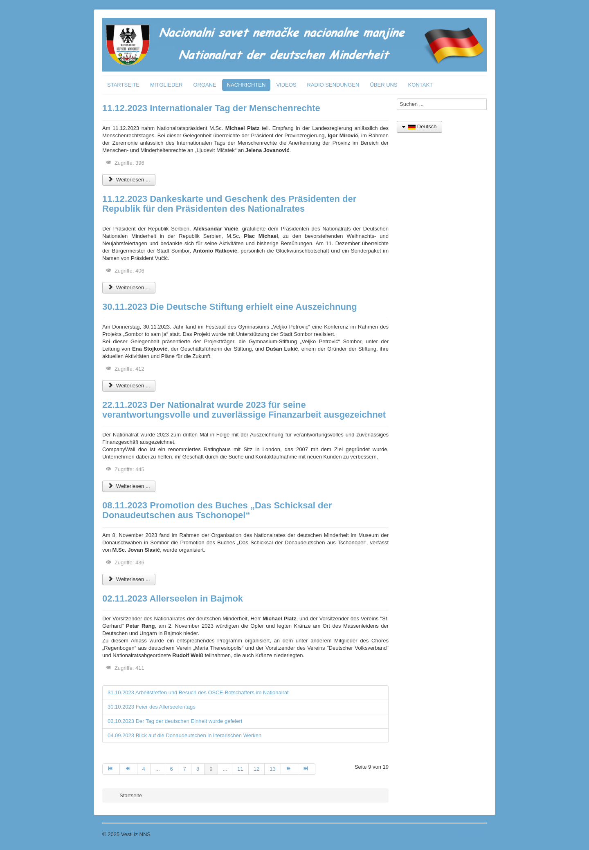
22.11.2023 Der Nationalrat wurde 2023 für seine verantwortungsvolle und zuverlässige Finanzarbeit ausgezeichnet (244, 410)
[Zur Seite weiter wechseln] (289, 769)
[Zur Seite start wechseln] (111, 769)
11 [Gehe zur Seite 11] (240, 769)
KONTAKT (420, 85)
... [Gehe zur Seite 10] (225, 769)
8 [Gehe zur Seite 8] (197, 769)
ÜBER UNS (383, 85)
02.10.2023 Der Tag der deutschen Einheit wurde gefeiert (175, 721)
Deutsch (419, 126)
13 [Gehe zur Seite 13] (272, 769)
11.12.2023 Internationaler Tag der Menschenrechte (211, 108)
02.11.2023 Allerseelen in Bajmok (172, 598)
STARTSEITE (123, 85)
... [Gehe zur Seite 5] (157, 769)
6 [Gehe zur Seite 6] (171, 769)
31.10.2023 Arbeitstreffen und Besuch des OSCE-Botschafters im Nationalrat (198, 692)
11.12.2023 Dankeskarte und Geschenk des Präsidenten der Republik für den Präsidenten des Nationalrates (229, 204)
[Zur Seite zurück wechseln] (128, 769)
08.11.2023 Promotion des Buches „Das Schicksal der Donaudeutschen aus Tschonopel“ (217, 510)
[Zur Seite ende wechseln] (306, 769)
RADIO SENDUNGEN (333, 85)
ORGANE (204, 85)
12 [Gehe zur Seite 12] (256, 769)
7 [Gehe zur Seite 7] (184, 769)
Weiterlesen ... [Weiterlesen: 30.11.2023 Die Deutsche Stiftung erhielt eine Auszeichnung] (129, 385)
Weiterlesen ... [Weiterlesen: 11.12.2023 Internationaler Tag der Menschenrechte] (129, 180)
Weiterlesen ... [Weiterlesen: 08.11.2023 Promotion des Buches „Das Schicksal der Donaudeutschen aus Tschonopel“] (129, 579)
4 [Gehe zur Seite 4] (143, 769)
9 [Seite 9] (210, 769)
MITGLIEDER (166, 85)
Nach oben (474, 834)
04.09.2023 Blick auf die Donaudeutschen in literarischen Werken (184, 735)
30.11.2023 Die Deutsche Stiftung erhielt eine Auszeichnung (229, 307)
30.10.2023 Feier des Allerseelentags (152, 707)
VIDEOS (286, 85)
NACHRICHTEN (246, 85)
